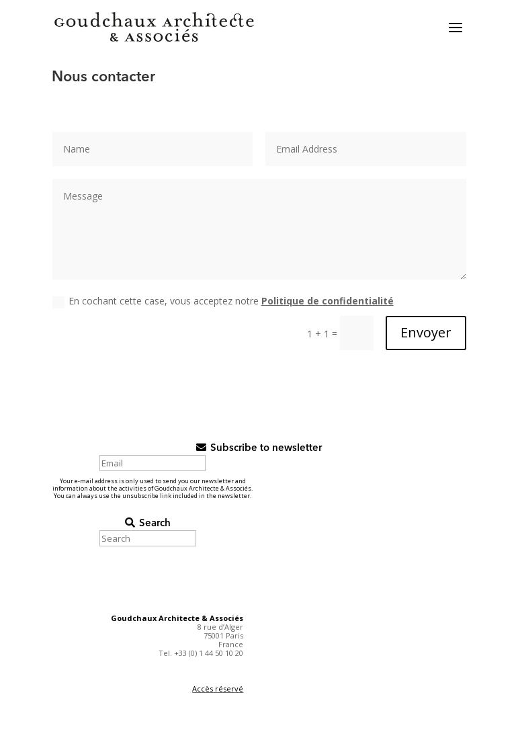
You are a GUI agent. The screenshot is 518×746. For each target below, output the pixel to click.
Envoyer (425, 332)
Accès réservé (217, 688)
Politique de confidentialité (327, 300)
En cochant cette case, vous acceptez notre (223, 301)
